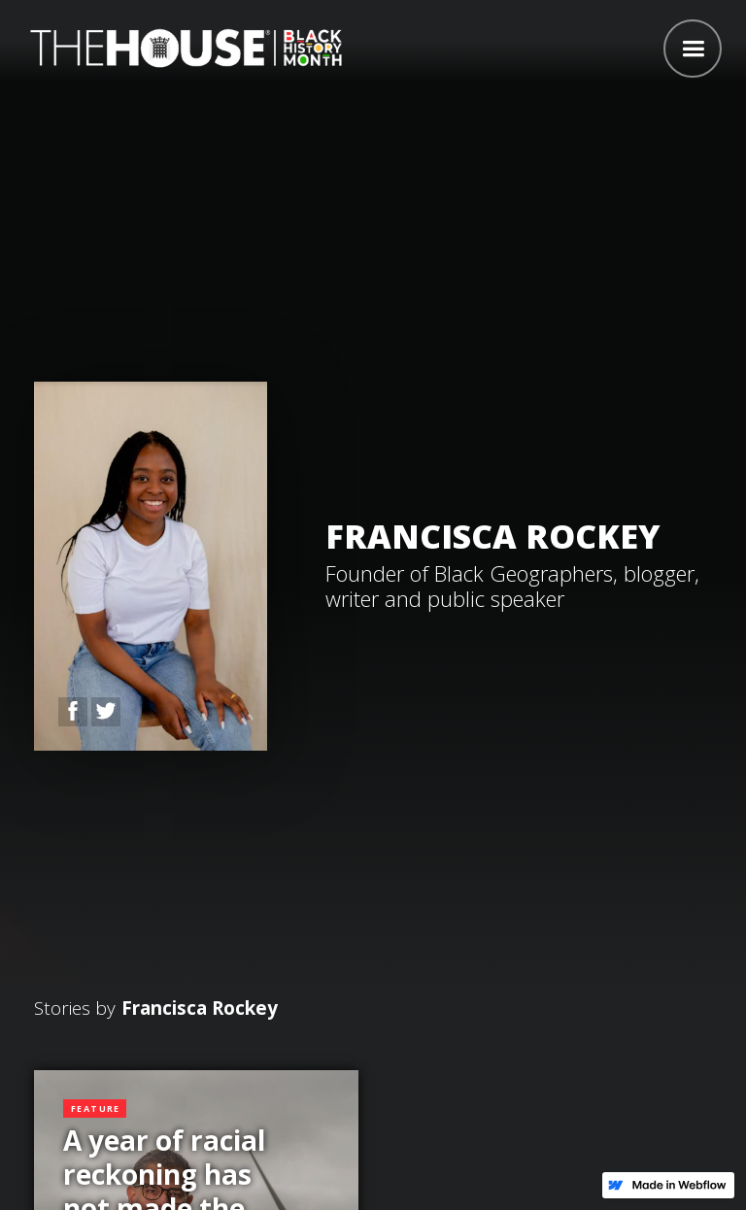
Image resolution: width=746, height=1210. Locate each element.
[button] (692, 48)
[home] (181, 46)
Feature (95, 1108)
